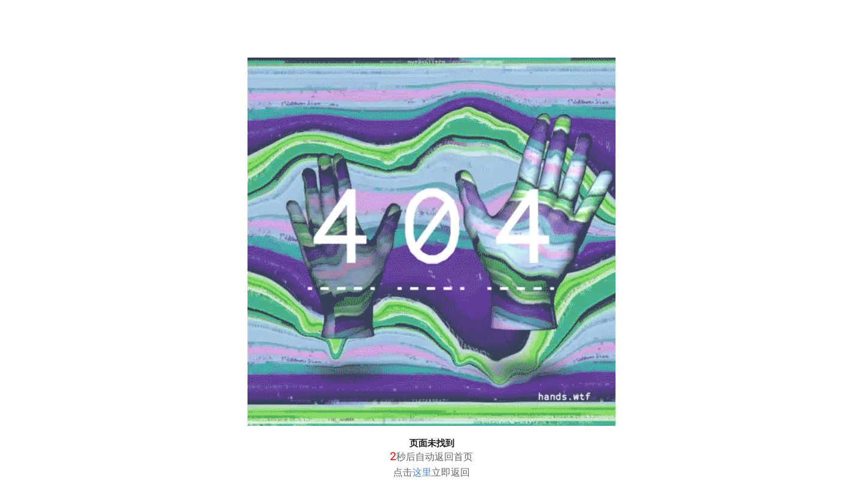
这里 (422, 472)
